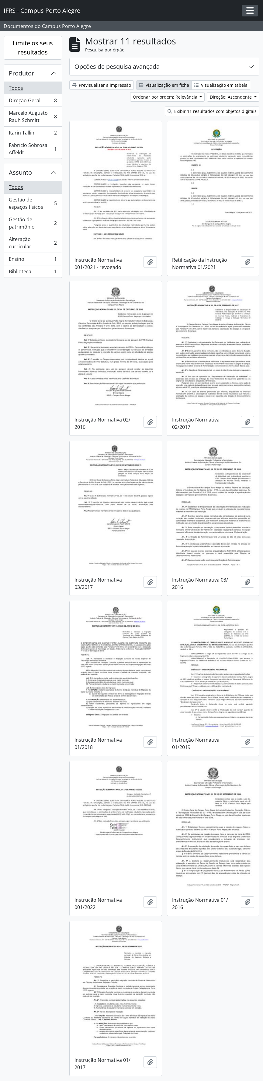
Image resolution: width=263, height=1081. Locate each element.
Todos (16, 88)
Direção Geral (33, 102)
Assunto (20, 172)
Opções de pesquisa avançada (117, 66)
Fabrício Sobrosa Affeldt (33, 149)
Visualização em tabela (220, 85)
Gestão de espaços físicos (33, 203)
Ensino (33, 260)
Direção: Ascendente (231, 97)
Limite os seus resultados (33, 47)
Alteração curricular (33, 243)
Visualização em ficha (164, 85)
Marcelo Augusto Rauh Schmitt (33, 117)
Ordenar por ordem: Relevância (166, 97)
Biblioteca (33, 273)
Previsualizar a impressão (101, 85)
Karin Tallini (33, 134)
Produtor (21, 73)
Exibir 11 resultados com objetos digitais (212, 111)
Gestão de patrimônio (33, 223)
